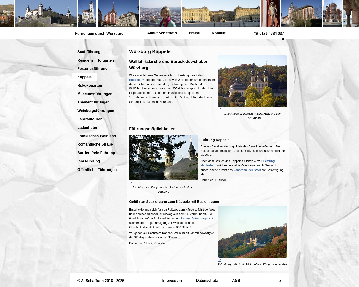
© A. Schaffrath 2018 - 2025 (100, 281)
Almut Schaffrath (162, 33)
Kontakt (219, 33)
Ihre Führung (88, 161)
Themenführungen (93, 102)
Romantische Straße (95, 144)
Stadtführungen (91, 52)
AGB (236, 280)
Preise (194, 33)
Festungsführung (92, 68)
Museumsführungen (94, 94)
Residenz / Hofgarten (95, 60)
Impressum (172, 280)
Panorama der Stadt (247, 170)
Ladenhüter (87, 128)
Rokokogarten (89, 85)
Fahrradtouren (89, 119)
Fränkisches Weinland (96, 136)
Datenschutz (207, 280)
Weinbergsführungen (95, 111)
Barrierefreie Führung (96, 153)
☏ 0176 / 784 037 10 (269, 36)
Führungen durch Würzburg (99, 33)
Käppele (84, 77)
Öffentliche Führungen (97, 170)
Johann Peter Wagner (195, 218)
